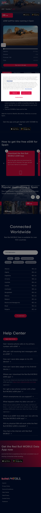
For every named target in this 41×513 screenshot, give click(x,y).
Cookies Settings (19, 97)
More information (28, 88)
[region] (20, 87)
